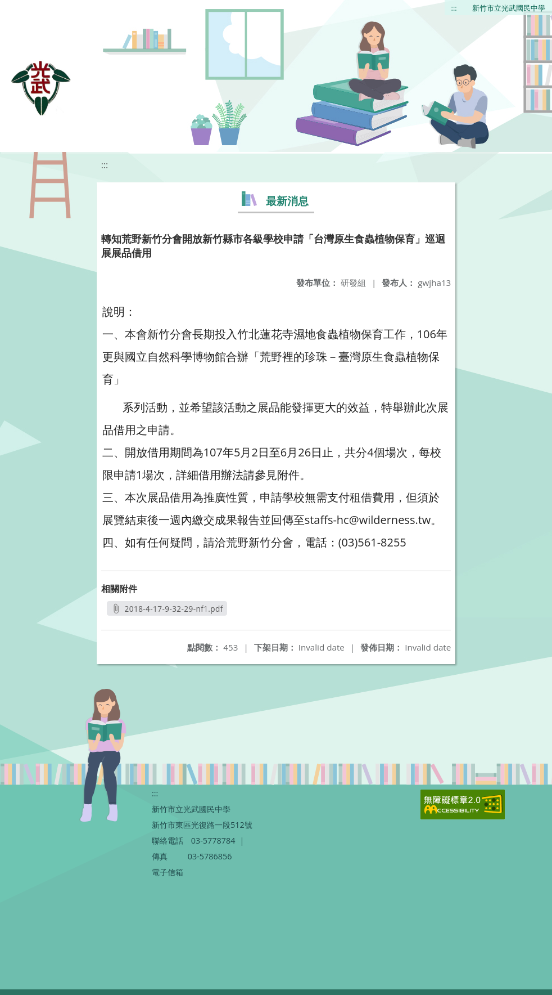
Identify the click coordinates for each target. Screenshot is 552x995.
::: (454, 8)
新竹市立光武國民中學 (508, 8)
